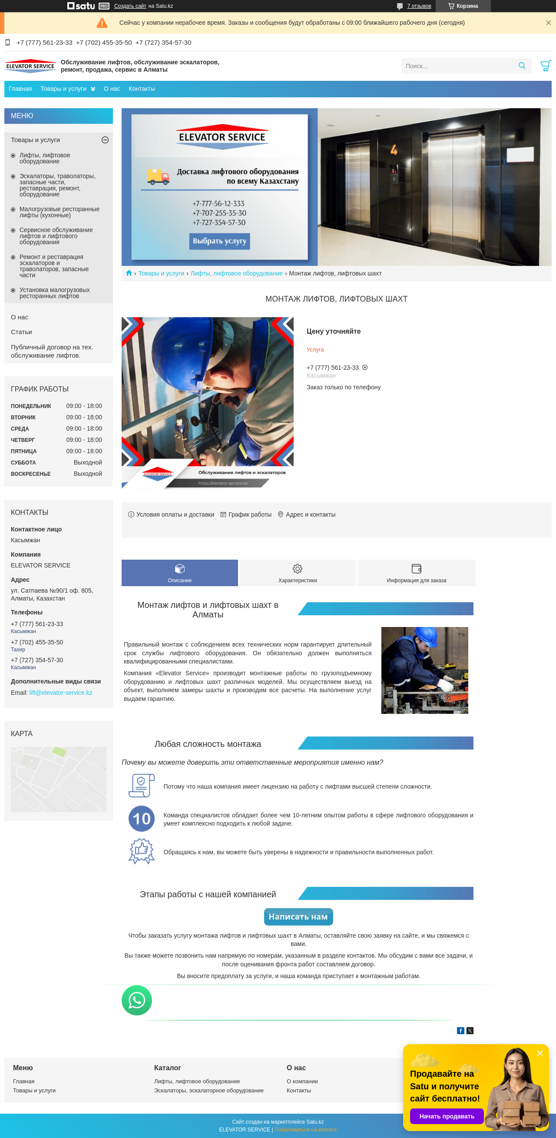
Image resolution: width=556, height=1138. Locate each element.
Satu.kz (315, 1122)
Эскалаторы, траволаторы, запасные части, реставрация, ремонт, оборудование (58, 185)
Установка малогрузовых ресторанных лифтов (55, 292)
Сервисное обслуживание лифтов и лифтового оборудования (56, 236)
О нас (112, 88)
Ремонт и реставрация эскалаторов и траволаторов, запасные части (54, 266)
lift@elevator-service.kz (61, 692)
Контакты (142, 88)
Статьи (21, 331)
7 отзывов (419, 6)
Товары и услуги (63, 88)
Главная (20, 88)
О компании (302, 1081)
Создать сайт (130, 6)
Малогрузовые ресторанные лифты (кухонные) (59, 212)
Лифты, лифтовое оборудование (237, 273)
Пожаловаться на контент (306, 1130)
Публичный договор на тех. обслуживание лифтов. (52, 351)
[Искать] (522, 66)
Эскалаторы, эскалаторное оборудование (209, 1090)
